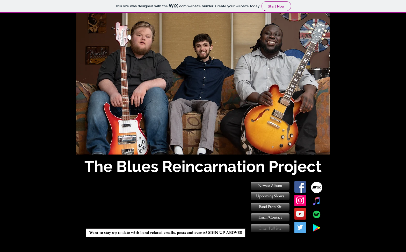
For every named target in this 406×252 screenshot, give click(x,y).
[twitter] (300, 227)
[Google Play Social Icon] (316, 228)
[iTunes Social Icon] (316, 201)
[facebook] (300, 187)
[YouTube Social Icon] (300, 214)
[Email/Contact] (270, 217)
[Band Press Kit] (270, 207)
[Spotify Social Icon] (316, 214)
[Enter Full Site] (270, 228)
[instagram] (300, 200)
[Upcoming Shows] (270, 196)
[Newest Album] (270, 186)
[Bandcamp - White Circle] (316, 187)
